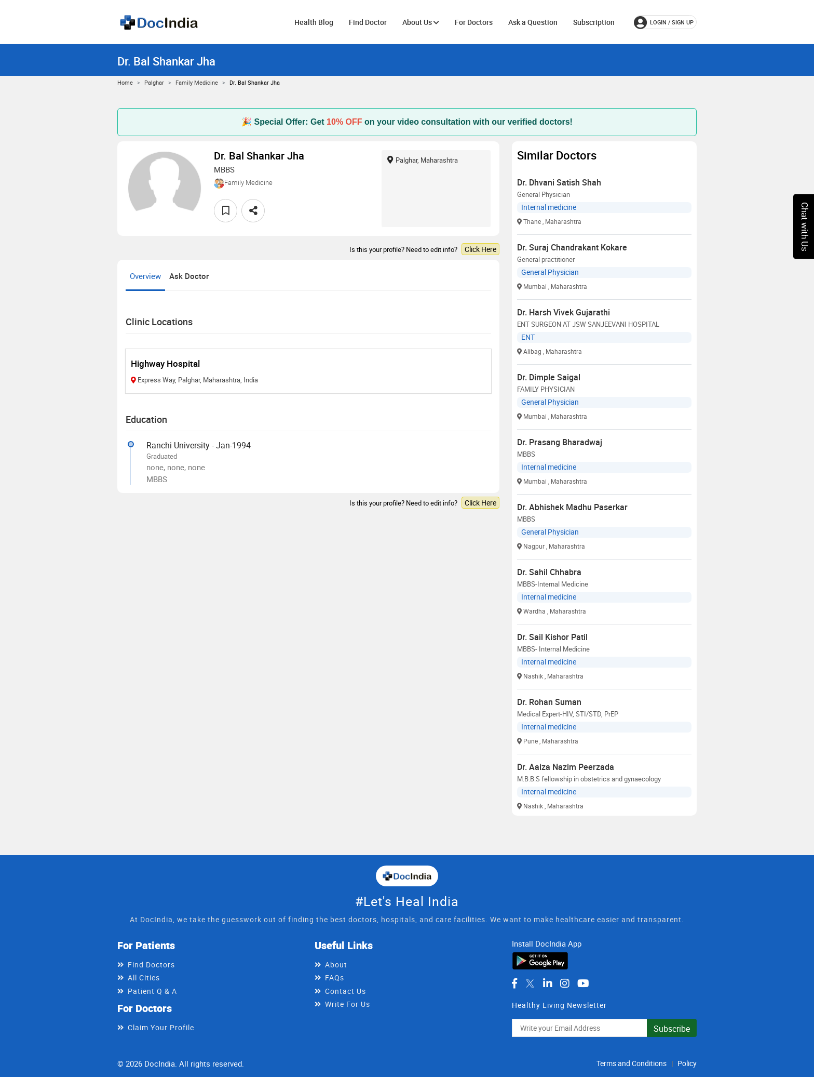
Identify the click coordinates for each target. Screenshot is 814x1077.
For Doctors (474, 22)
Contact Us (345, 991)
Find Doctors (151, 964)
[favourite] (225, 210)
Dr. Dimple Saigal (548, 377)
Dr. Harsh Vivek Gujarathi (563, 312)
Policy (687, 1063)
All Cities (144, 977)
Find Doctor (368, 22)
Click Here (480, 249)
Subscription (594, 22)
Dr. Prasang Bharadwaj (559, 442)
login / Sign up (664, 22)
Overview (145, 276)
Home (125, 82)
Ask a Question (533, 22)
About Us (420, 22)
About (336, 964)
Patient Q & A (152, 991)
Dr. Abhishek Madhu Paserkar (572, 507)
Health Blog (313, 22)
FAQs (334, 977)
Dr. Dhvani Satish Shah (559, 182)
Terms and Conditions (631, 1063)
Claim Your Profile (161, 1027)
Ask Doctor (189, 276)
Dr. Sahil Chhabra (549, 572)
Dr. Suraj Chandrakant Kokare (572, 247)
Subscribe (672, 1028)
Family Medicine (196, 82)
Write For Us (347, 1004)
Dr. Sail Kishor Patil (552, 637)
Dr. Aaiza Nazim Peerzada (565, 767)
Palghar (154, 82)
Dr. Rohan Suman (549, 702)
